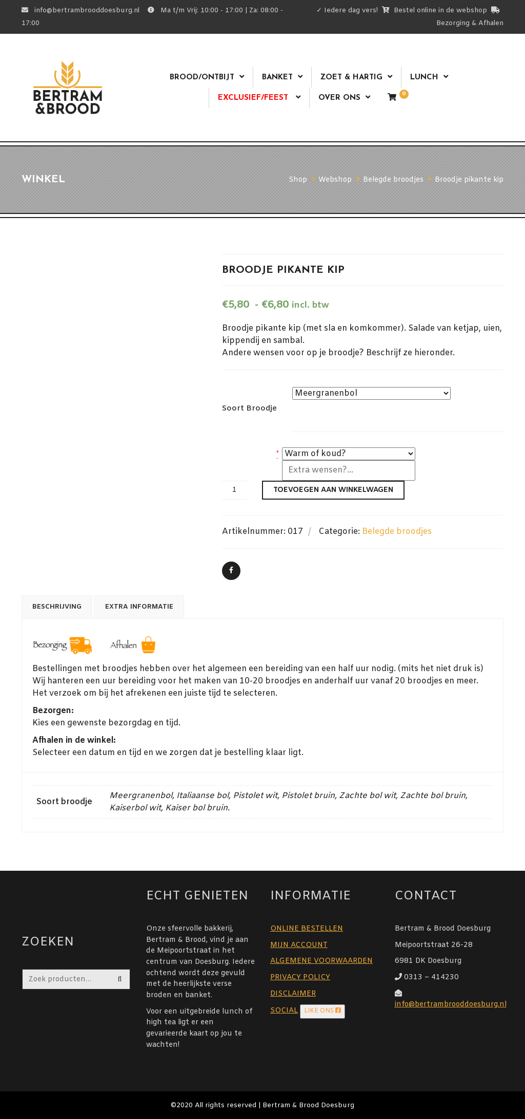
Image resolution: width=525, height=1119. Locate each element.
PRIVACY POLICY (300, 977)
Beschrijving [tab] (57, 606)
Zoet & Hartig (351, 77)
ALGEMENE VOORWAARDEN (321, 961)
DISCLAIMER (293, 994)
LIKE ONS (322, 1011)
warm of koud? (248, 454)
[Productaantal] (234, 490)
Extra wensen (247, 466)
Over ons (339, 98)
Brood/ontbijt (202, 77)
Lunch (424, 77)
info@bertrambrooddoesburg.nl (451, 1004)
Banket (277, 77)
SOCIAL (284, 1011)
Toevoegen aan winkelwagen (333, 490)
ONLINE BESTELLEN (306, 929)
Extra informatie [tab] (139, 606)
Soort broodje (249, 408)
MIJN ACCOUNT (299, 945)
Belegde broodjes (397, 531)
